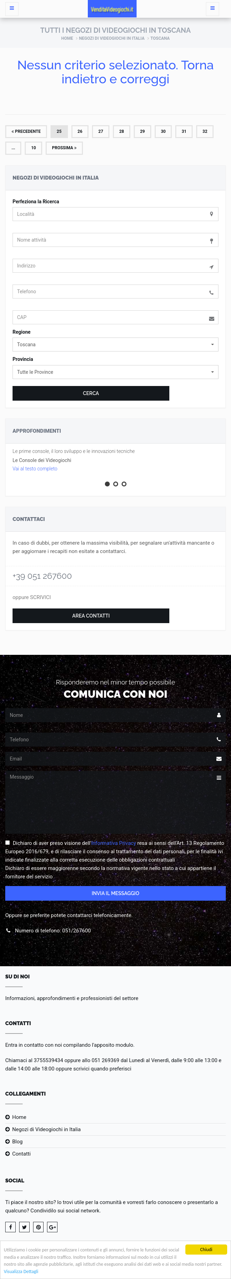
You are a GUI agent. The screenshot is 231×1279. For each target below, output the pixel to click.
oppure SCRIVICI (32, 597)
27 (100, 131)
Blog (17, 1141)
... (13, 147)
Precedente (26, 131)
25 (59, 131)
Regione (22, 332)
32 (204, 131)
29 (142, 131)
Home (67, 38)
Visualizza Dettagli (21, 1272)
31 (184, 131)
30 (163, 131)
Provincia (23, 359)
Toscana (160, 38)
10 (33, 147)
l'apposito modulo (112, 1045)
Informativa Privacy (113, 843)
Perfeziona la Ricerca (36, 201)
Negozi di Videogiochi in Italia (112, 38)
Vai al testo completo (35, 468)
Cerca (91, 393)
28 (121, 131)
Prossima (64, 147)
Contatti (21, 1154)
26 (80, 131)
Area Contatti (91, 616)
